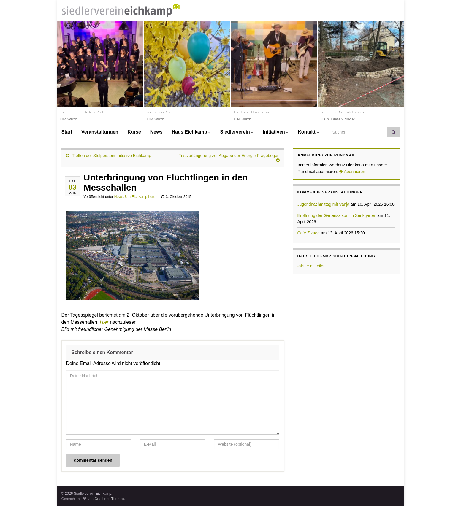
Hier (105, 322)
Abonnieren (352, 171)
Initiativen (276, 131)
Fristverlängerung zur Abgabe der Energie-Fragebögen (228, 155)
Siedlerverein (237, 131)
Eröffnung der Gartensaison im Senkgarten (336, 215)
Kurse (134, 131)
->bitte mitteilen (311, 266)
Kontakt (308, 131)
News (156, 131)
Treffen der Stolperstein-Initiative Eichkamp (111, 155)
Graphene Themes (109, 499)
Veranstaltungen (99, 131)
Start (66, 131)
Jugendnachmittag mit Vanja (323, 204)
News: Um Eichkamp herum (136, 197)
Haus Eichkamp (191, 131)
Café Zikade (308, 233)
